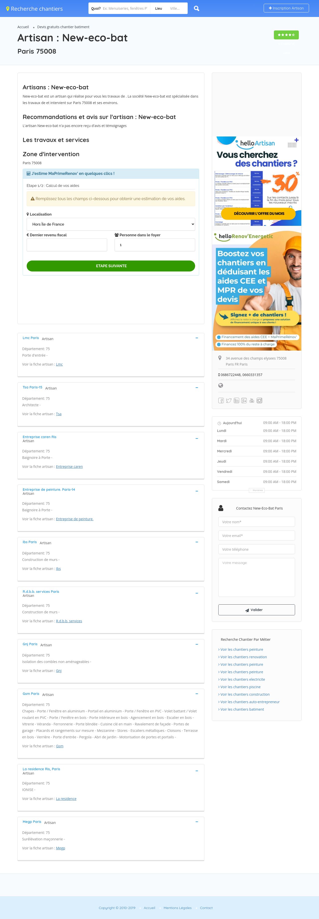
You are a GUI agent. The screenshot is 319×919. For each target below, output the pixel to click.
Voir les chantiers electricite (241, 679)
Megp (60, 848)
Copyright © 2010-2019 (117, 908)
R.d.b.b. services (69, 621)
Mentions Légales (178, 908)
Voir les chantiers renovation (242, 657)
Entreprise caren (69, 466)
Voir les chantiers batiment (241, 709)
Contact (206, 908)
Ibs (58, 568)
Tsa (59, 413)
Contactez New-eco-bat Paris (259, 508)
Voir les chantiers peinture (240, 649)
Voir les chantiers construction (244, 694)
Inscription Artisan (286, 8)
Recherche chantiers (34, 8)
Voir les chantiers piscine (239, 686)
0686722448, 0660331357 (240, 374)
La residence (66, 798)
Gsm (60, 746)
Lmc (59, 364)
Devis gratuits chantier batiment (63, 26)
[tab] (110, 338)
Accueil (23, 26)
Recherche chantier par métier (246, 639)
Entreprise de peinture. (74, 519)
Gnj (59, 670)
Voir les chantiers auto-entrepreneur (249, 701)
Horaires (258, 490)
